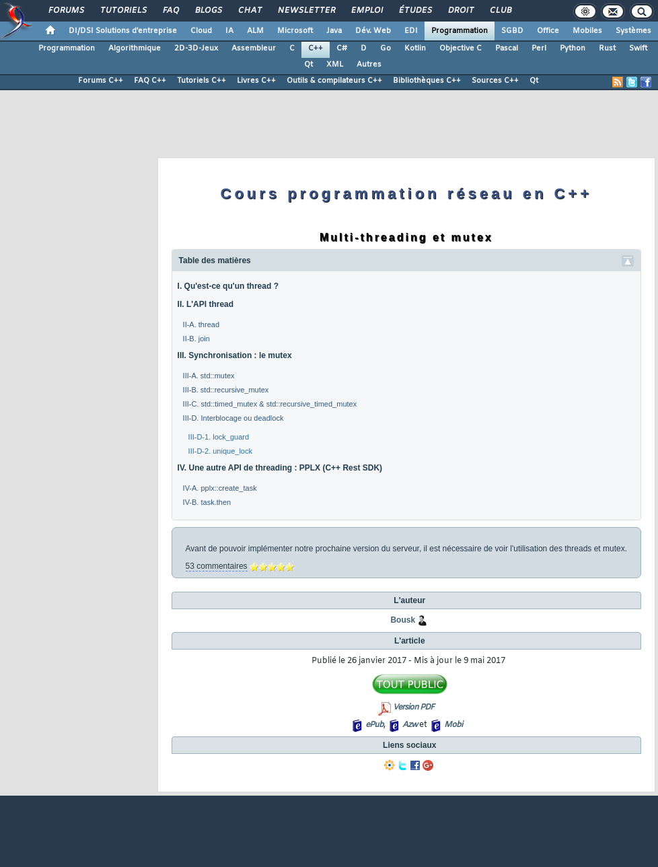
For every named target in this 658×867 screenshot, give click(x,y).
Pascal (506, 48)
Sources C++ (495, 80)
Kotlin (415, 48)
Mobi (453, 725)
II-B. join (196, 339)
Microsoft (295, 31)
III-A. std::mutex (209, 376)
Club (500, 10)
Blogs (208, 10)
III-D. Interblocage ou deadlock (233, 418)
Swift (638, 48)
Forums (65, 10)
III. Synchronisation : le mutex (235, 355)
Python (572, 48)
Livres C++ (256, 80)
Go (385, 48)
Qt (308, 64)
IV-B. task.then (207, 502)
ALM (255, 31)
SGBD (512, 31)
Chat (249, 10)
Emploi (366, 10)
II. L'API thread (206, 304)
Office (548, 31)
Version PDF (413, 707)
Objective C (460, 48)
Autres (369, 64)
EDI (411, 31)
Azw (409, 725)
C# (341, 48)
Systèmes (633, 31)
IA (229, 31)
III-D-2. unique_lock (220, 451)
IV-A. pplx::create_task (220, 488)
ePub (374, 725)
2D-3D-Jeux (196, 48)
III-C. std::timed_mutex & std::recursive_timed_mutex (270, 404)
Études (415, 10)
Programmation (459, 31)
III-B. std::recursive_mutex (226, 390)
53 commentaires (217, 566)
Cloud (201, 31)
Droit (460, 10)
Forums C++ (100, 80)
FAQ (170, 10)
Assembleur (253, 48)
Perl (539, 48)
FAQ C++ (150, 80)
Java (334, 31)
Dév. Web (373, 31)
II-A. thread (201, 324)
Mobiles (587, 31)
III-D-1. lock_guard (218, 437)
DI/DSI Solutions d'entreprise (123, 31)
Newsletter (306, 10)
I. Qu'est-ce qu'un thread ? (228, 286)
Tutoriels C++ (201, 80)
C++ (315, 48)
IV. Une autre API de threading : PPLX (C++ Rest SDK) (280, 468)
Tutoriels (122, 10)
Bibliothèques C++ (427, 80)
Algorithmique (134, 48)
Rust (607, 48)
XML (334, 64)
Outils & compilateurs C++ (334, 80)
